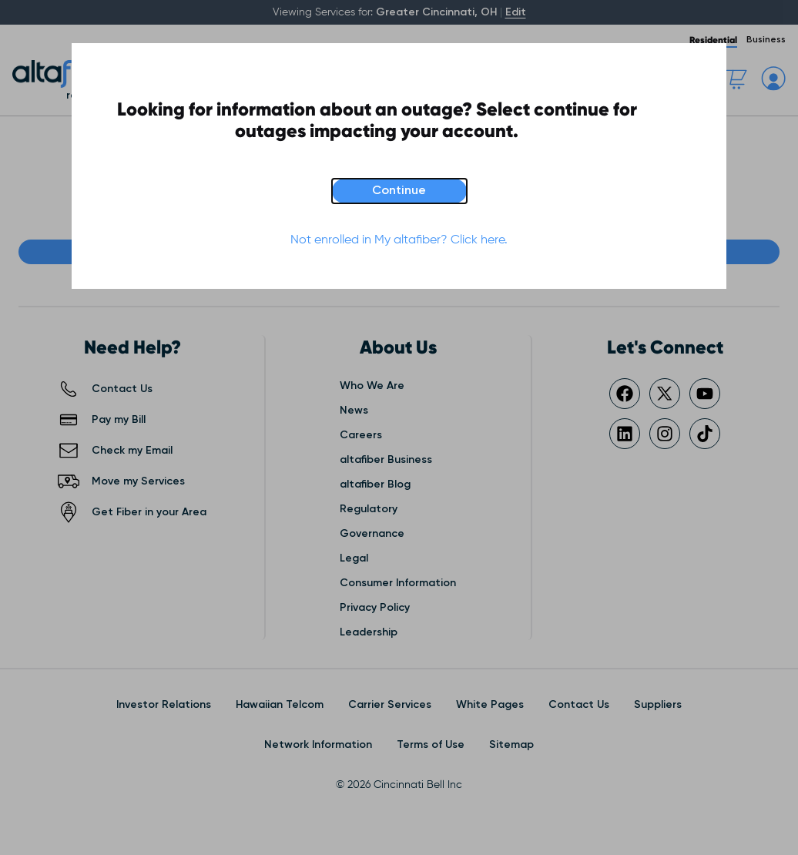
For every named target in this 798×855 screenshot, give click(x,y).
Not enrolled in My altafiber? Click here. (399, 240)
